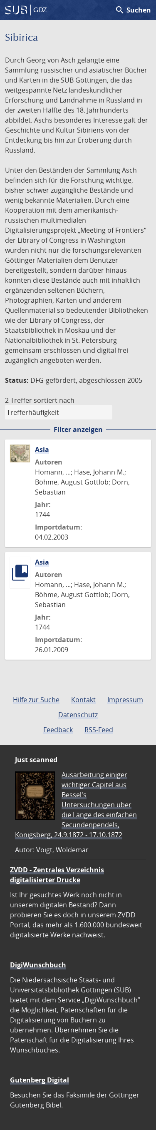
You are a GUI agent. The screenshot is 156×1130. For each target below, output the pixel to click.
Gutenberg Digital (39, 1080)
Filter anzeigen (78, 429)
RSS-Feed (98, 729)
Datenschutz (78, 714)
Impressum (125, 699)
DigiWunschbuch (38, 964)
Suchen (133, 10)
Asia (42, 449)
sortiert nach (54, 400)
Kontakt (83, 699)
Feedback (58, 729)
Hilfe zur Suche (36, 699)
